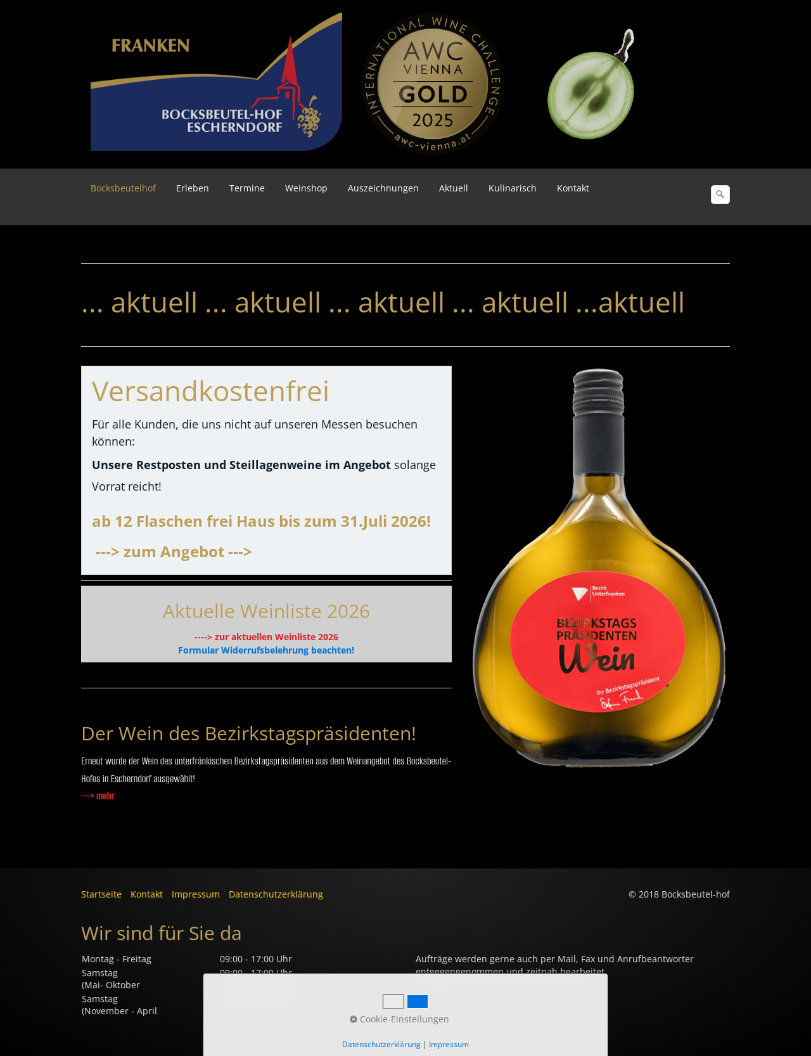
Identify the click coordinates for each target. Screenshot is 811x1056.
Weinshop (306, 188)
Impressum (196, 894)
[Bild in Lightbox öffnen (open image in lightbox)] (432, 84)
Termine (247, 188)
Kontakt (573, 188)
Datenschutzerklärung (276, 894)
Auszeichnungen (383, 188)
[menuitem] (124, 188)
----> (203, 637)
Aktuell (453, 188)
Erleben (192, 188)
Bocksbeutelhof (123, 188)
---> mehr (98, 795)
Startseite (101, 894)
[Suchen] (720, 194)
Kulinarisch (513, 188)
